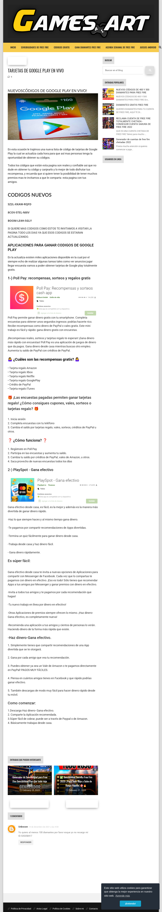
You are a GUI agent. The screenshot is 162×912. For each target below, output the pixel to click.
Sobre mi (78, 908)
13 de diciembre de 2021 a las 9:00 (44, 827)
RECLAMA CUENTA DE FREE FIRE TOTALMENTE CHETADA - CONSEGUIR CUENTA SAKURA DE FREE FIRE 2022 (133, 122)
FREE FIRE (17, 60)
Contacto (92, 908)
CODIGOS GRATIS (62, 47)
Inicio (13, 47)
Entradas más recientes (29, 803)
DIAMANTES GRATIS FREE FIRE (132, 105)
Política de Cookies (59, 908)
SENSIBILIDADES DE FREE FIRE (35, 47)
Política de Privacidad (19, 908)
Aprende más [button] (122, 895)
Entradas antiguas (81, 803)
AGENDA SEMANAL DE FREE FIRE (120, 47)
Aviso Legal (40, 908)
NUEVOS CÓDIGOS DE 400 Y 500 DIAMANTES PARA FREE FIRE (132, 91)
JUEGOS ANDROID (148, 47)
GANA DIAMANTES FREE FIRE (88, 47)
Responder (25, 842)
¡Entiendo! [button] (130, 903)
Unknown (23, 826)
